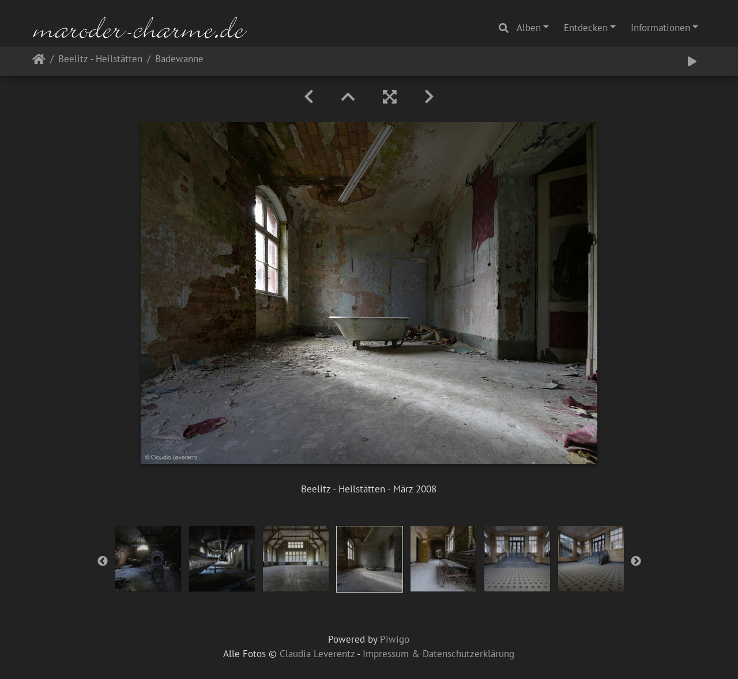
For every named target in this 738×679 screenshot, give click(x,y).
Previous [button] (102, 561)
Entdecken (586, 27)
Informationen (660, 27)
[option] (148, 558)
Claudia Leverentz (317, 653)
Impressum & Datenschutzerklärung (438, 653)
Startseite (39, 61)
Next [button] (636, 561)
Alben (529, 27)
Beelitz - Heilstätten (100, 59)
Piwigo (394, 639)
